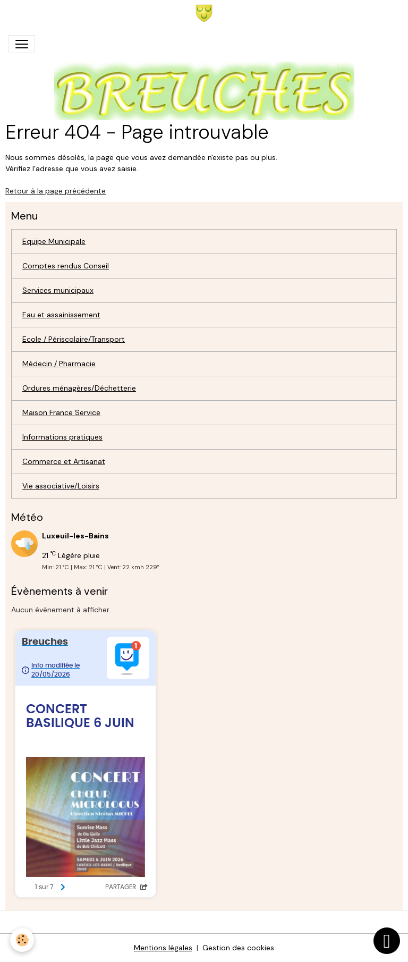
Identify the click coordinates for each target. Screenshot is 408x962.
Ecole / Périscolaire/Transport (73, 339)
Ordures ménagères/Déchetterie (79, 388)
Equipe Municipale (54, 241)
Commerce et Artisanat (63, 461)
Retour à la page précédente (55, 191)
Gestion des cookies (238, 947)
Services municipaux (58, 290)
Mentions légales (163, 947)
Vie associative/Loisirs (60, 486)
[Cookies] (23, 940)
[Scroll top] (386, 940)
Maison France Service (61, 412)
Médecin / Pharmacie (59, 363)
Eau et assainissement (61, 314)
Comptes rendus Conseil (65, 266)
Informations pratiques (62, 437)
